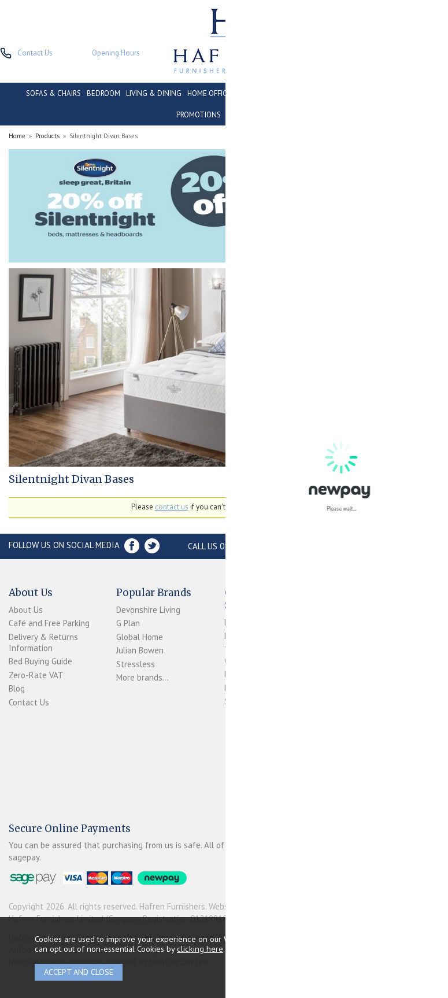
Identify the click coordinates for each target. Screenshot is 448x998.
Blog (17, 688)
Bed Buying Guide (40, 661)
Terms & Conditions (243, 655)
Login (233, 622)
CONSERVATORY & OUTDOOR (285, 93)
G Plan (128, 623)
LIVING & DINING (154, 93)
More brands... (142, 677)
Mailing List (245, 687)
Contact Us (29, 702)
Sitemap (239, 701)
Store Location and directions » (365, 546)
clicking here (200, 948)
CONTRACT (358, 93)
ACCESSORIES (249, 115)
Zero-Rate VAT (36, 675)
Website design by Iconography (266, 906)
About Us (26, 609)
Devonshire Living (148, 609)
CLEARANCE (403, 93)
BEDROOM (103, 93)
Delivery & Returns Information (43, 642)
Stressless (135, 664)
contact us (171, 507)
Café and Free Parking (49, 623)
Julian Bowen (140, 650)
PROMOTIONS (198, 115)
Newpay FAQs (249, 635)
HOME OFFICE (209, 93)
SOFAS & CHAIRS (53, 93)
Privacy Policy (248, 673)
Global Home (139, 636)
